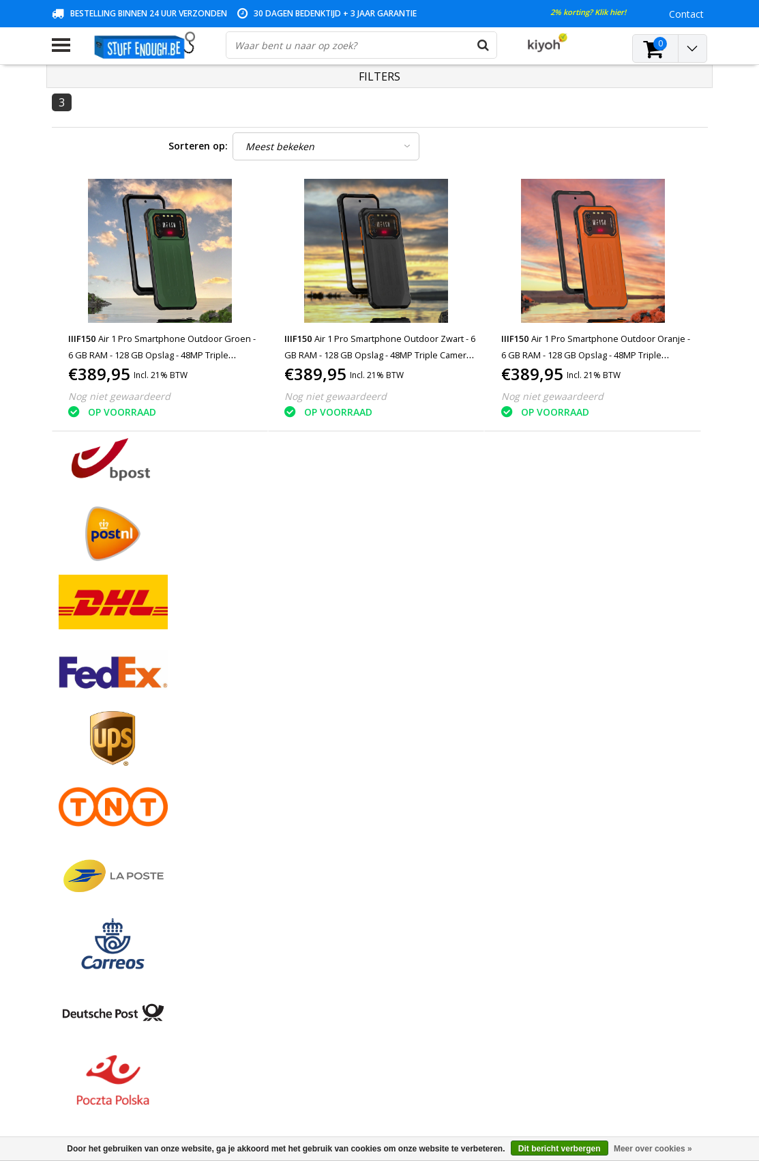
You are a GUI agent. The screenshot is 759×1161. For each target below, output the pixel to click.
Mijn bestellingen (310, 735)
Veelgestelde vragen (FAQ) (110, 876)
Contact (69, 751)
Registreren (298, 719)
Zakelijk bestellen (90, 861)
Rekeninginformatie (95, 829)
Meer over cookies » (653, 1148)
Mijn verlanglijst (307, 766)
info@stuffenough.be (542, 1065)
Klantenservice (84, 782)
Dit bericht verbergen (559, 1148)
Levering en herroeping (102, 845)
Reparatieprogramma (99, 813)
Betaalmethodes (88, 735)
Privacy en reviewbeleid (103, 798)
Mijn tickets (298, 751)
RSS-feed (72, 892)
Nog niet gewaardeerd (119, 396)
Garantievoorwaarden (100, 766)
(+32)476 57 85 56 (572, 1086)
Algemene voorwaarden (105, 719)
